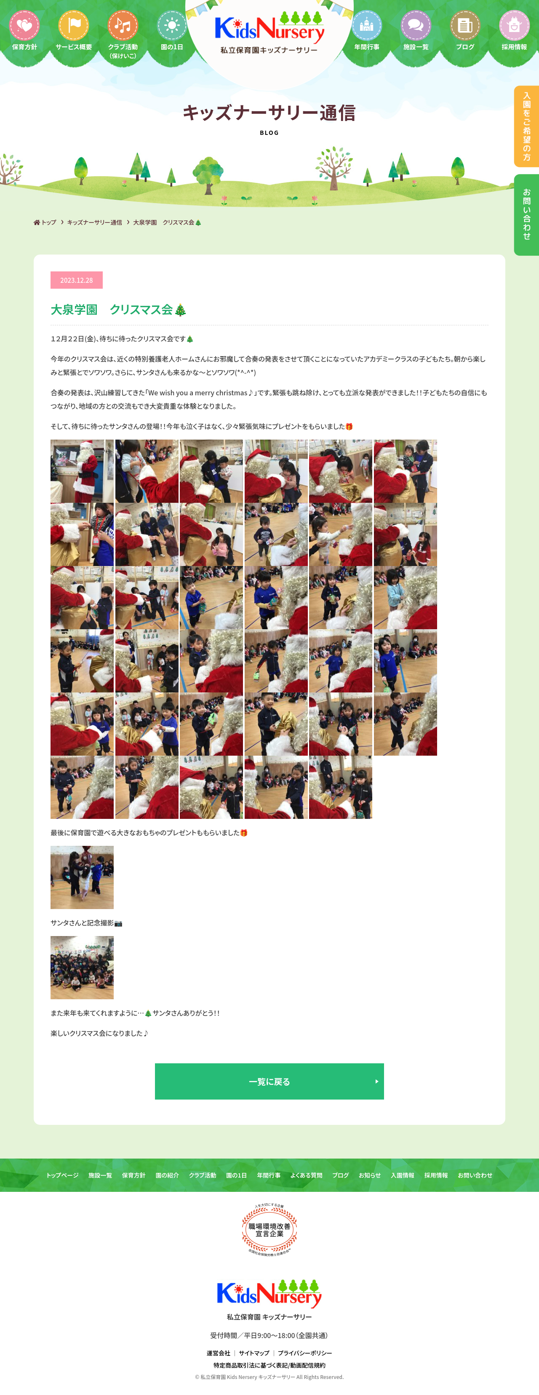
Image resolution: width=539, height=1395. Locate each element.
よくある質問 (307, 1175)
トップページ (62, 1175)
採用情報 (514, 29)
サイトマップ (254, 1353)
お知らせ (370, 1175)
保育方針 (24, 29)
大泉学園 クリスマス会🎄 (167, 222)
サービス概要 (74, 29)
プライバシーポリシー (305, 1353)
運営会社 (218, 1353)
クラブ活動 (123, 34)
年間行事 (367, 29)
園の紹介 (167, 1175)
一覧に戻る (269, 1081)
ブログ (465, 29)
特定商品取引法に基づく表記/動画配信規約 (269, 1365)
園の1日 (172, 29)
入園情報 (402, 1175)
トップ (45, 222)
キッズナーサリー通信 (94, 222)
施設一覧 (416, 29)
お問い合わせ (475, 1175)
